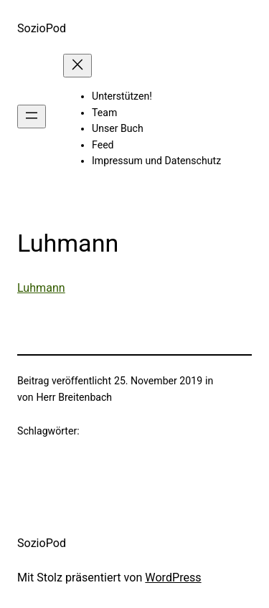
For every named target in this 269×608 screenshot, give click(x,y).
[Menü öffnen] (31, 116)
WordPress (173, 577)
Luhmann (41, 288)
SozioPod (41, 28)
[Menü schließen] (77, 65)
